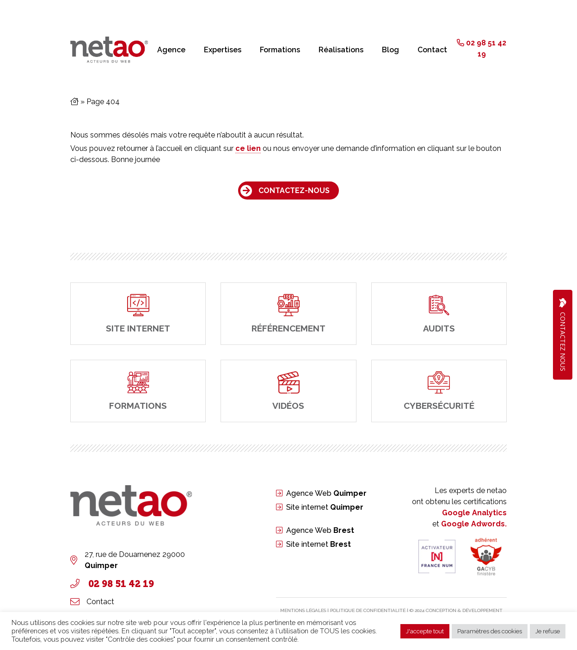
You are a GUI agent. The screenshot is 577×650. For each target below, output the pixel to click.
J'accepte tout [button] (425, 631)
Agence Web (326, 493)
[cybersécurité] (439, 391)
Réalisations (341, 49)
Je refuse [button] (547, 631)
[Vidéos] (288, 391)
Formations (280, 49)
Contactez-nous (294, 190)
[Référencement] (288, 313)
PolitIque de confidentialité (367, 610)
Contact (432, 49)
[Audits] (439, 313)
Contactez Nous (562, 334)
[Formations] (138, 391)
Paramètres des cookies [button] (489, 631)
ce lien (248, 148)
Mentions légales (303, 610)
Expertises (222, 49)
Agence (171, 49)
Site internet (324, 507)
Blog (390, 49)
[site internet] (138, 313)
